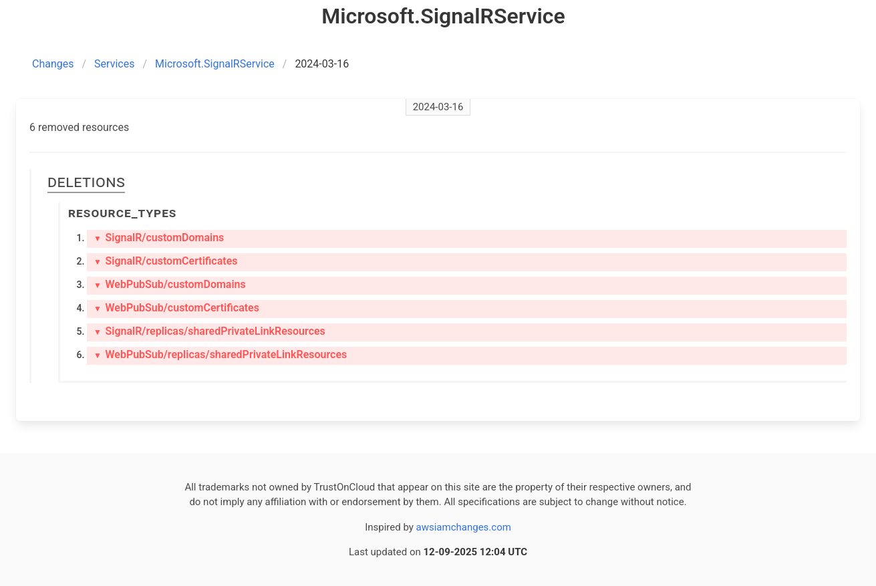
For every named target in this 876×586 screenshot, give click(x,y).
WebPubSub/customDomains (170, 284)
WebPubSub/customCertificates (176, 307)
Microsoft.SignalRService (215, 63)
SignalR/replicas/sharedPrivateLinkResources (209, 331)
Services (114, 63)
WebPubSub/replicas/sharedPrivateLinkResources (220, 354)
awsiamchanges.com (463, 527)
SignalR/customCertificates (166, 261)
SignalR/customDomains (159, 237)
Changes (53, 63)
